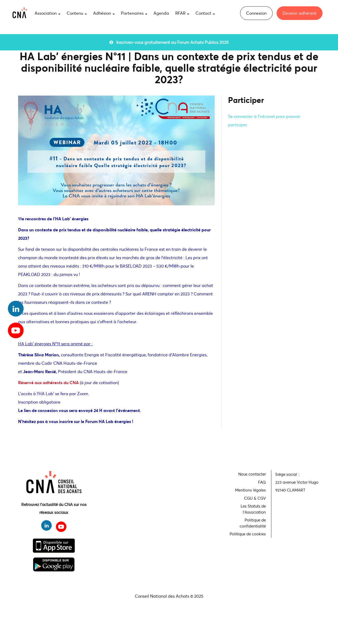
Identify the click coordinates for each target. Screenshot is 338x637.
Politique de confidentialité (253, 523)
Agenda (161, 13)
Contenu (77, 13)
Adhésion (104, 13)
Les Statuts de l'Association (253, 509)
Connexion (256, 13)
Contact (205, 13)
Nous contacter (252, 474)
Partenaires (134, 13)
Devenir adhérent (299, 13)
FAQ (262, 482)
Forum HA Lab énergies (108, 421)
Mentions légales (250, 490)
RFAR (182, 13)
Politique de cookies (248, 533)
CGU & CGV (255, 498)
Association (47, 13)
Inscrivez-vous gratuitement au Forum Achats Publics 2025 (169, 42)
